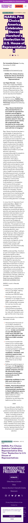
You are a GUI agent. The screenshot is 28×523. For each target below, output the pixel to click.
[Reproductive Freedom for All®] (7, 6)
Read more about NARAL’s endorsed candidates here (11, 279)
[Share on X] (22, 495)
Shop (14, 485)
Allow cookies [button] (12, 516)
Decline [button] (12, 519)
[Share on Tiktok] (15, 495)
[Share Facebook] (10, 55)
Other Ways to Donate (14, 481)
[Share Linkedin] (15, 55)
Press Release (7, 441)
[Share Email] (13, 55)
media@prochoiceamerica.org (12, 70)
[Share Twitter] (18, 55)
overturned (7, 204)
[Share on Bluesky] (12, 495)
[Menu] (25, 6)
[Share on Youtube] (19, 495)
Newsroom (14, 491)
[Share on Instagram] (6, 495)
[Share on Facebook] (9, 495)
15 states (15, 220)
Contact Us (14, 505)
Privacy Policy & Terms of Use (14, 502)
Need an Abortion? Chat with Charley (14, 488)
